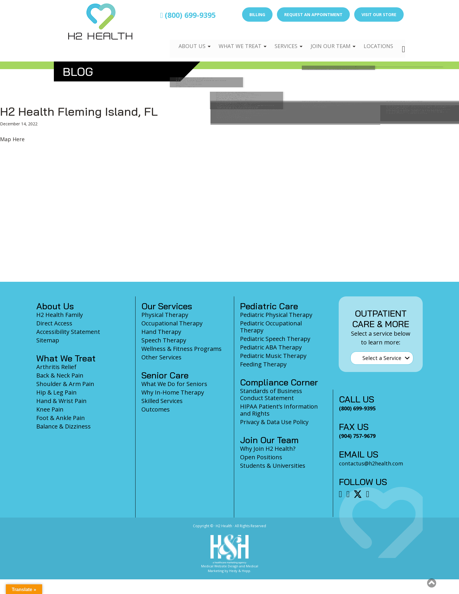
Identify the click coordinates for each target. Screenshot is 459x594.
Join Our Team (328, 39)
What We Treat (234, 39)
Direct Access (54, 323)
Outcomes (155, 409)
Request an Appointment (313, 14)
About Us (184, 39)
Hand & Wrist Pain (61, 401)
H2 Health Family (59, 315)
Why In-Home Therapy (172, 392)
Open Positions (261, 457)
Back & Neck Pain (59, 375)
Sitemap (47, 340)
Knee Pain (50, 409)
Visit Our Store (379, 14)
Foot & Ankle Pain (60, 418)
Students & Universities (272, 466)
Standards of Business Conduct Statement (271, 394)
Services (281, 39)
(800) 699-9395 (188, 15)
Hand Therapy (161, 332)
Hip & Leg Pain (56, 392)
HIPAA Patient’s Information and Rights (279, 409)
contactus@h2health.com (371, 463)
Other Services (161, 357)
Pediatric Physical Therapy (276, 315)
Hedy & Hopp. (240, 571)
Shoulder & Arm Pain (65, 384)
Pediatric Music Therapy (273, 356)
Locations (377, 39)
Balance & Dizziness (63, 426)
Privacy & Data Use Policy (274, 422)
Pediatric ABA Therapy (271, 347)
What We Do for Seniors (174, 384)
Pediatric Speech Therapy (275, 339)
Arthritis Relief (56, 367)
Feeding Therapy (263, 364)
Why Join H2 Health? (267, 449)
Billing (257, 14)
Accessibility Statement (68, 332)
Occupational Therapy (172, 323)
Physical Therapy (164, 315)
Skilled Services (162, 401)
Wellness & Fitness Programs (181, 349)
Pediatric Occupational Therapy (271, 326)
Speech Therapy (163, 340)
